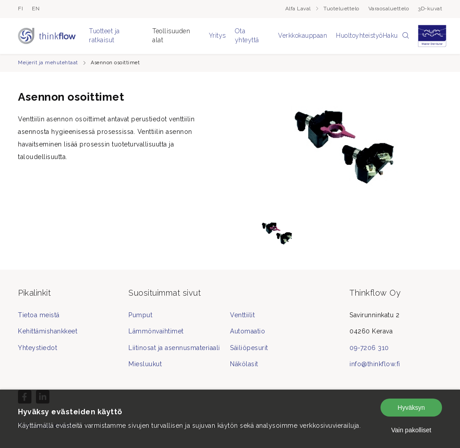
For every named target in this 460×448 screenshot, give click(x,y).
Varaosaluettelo (388, 8)
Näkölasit (244, 364)
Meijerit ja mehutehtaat (48, 63)
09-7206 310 (369, 347)
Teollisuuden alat (171, 35)
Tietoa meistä (39, 315)
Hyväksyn (411, 407)
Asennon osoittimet (115, 63)
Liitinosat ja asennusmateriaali (174, 347)
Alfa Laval (302, 8)
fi (20, 8)
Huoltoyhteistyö (359, 35)
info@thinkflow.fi (374, 364)
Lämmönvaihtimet (156, 331)
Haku (396, 35)
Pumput (140, 315)
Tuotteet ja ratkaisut (104, 35)
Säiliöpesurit (249, 347)
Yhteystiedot (37, 347)
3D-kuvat (430, 8)
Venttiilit (242, 315)
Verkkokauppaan (302, 35)
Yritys (217, 35)
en (36, 8)
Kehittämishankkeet (47, 331)
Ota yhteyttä (247, 35)
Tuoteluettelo (341, 8)
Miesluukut (145, 364)
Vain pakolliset (411, 430)
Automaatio (247, 331)
